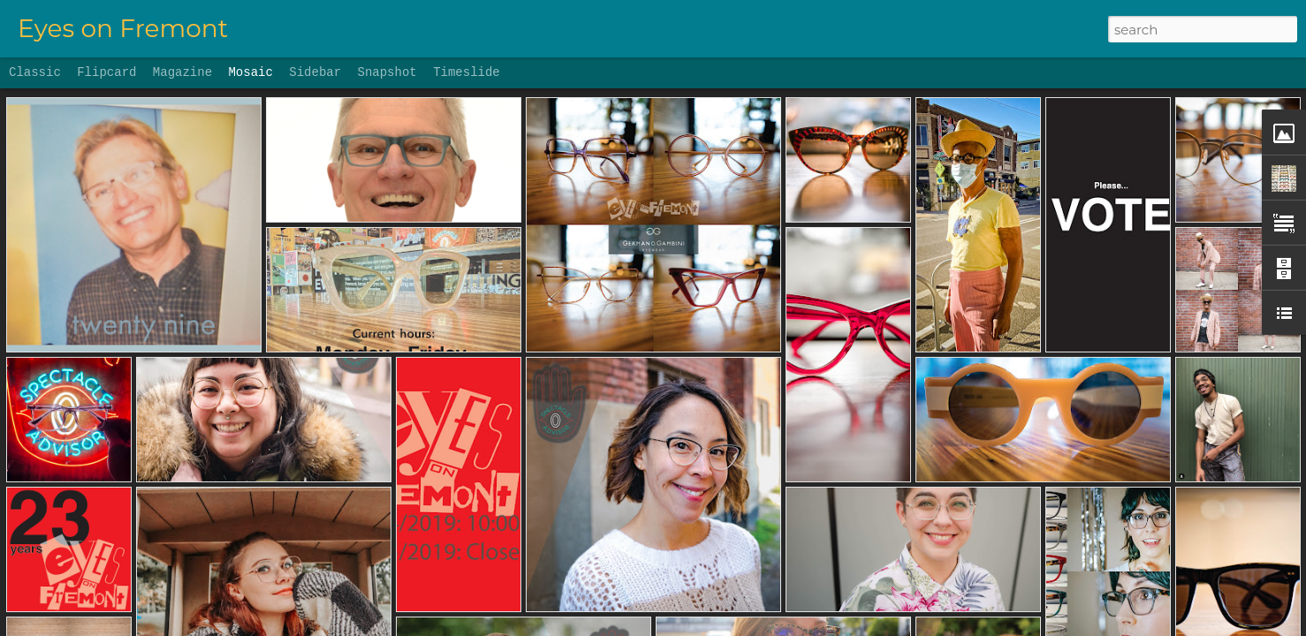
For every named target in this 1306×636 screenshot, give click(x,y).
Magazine (182, 72)
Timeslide (466, 72)
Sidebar (315, 72)
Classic (35, 72)
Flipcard (106, 72)
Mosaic (250, 72)
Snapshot (387, 72)
